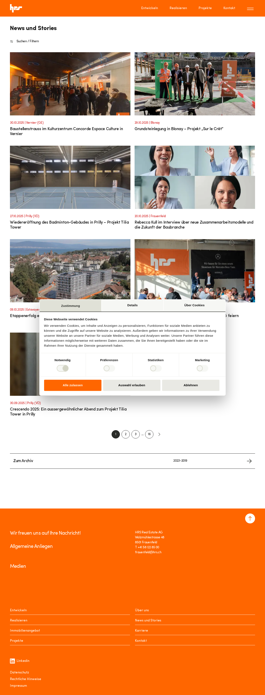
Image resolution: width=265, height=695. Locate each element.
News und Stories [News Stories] (148, 620)
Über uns (142, 610)
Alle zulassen (73, 385)
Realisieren (18, 620)
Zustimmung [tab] (70, 306)
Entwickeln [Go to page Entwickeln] (149, 8)
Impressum (18, 686)
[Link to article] (70, 97)
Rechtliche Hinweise (25, 679)
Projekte (16, 641)
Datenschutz (19, 672)
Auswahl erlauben (131, 385)
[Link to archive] (132, 461)
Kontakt (141, 641)
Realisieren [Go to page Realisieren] (178, 8)
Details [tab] (132, 305)
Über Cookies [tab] (194, 305)
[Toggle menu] (251, 8)
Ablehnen (191, 385)
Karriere (141, 630)
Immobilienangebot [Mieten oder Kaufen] (25, 630)
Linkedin (19, 661)
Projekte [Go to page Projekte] (205, 8)
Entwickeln (18, 610)
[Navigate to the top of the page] (250, 518)
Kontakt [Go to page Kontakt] (229, 8)
